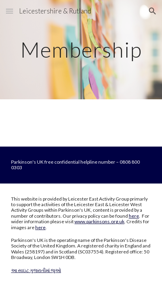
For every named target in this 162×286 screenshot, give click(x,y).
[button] (9, 11)
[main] (81, 49)
